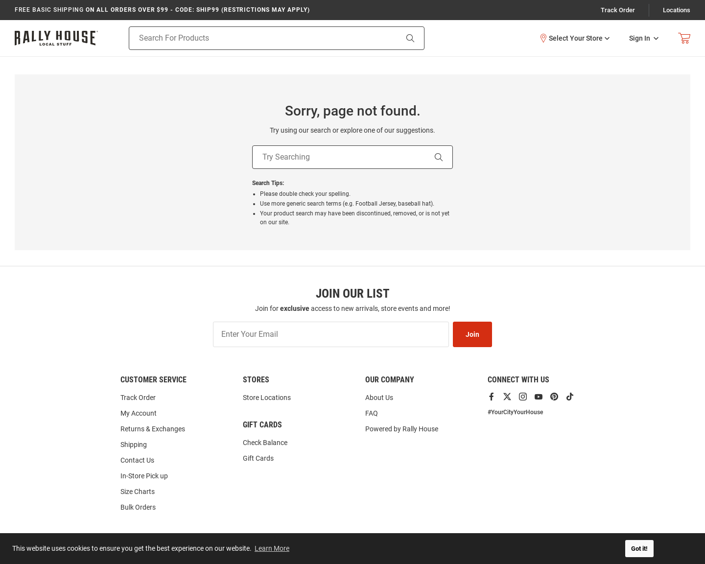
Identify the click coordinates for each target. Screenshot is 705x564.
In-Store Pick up (144, 476)
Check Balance (265, 442)
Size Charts (137, 491)
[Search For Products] (251, 38)
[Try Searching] (339, 157)
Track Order (618, 10)
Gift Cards (258, 458)
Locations (676, 10)
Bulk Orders (138, 507)
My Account (138, 413)
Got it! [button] (639, 548)
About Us (379, 397)
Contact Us (137, 460)
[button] (574, 38)
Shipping (133, 444)
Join (472, 334)
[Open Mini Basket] (684, 38)
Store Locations (267, 397)
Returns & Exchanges (152, 429)
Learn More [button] (272, 548)
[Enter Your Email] (331, 334)
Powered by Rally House (401, 429)
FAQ (371, 413)
